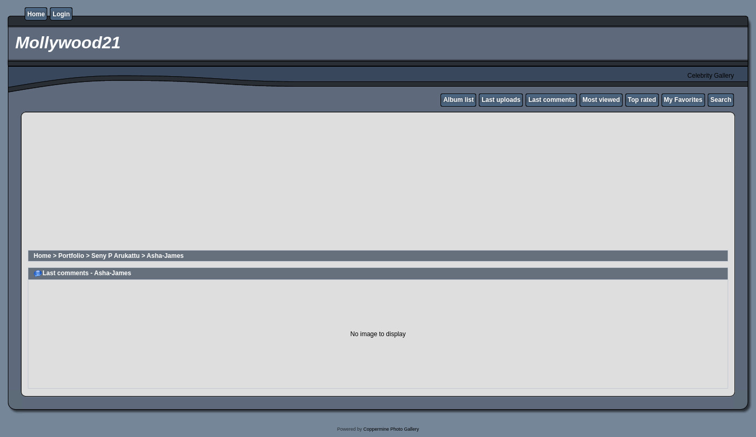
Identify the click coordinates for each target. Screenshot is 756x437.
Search (720, 99)
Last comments (551, 99)
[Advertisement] (282, 182)
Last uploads (500, 99)
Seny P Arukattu (115, 255)
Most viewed (601, 99)
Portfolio (71, 255)
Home (36, 14)
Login (61, 14)
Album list (458, 99)
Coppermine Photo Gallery (391, 429)
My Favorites (683, 99)
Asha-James (165, 255)
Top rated (642, 99)
